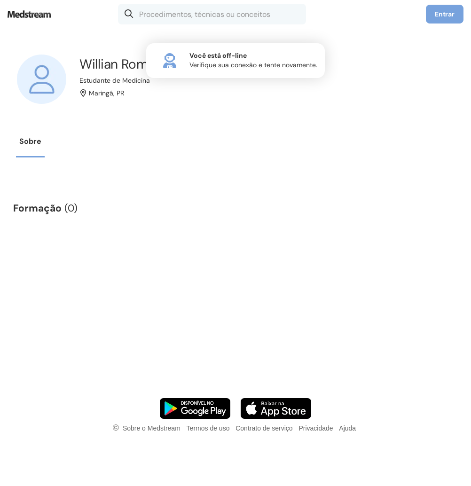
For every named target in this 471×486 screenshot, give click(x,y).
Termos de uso (208, 428)
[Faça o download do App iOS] (276, 408)
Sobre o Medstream (152, 428)
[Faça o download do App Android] (195, 408)
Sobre (30, 141)
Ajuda (347, 428)
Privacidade (315, 428)
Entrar (445, 14)
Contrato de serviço (264, 428)
